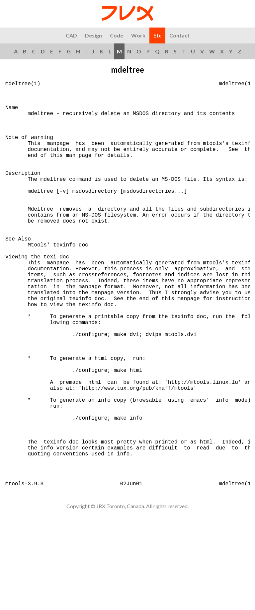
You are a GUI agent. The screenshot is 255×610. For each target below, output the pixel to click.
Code (116, 35)
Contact (179, 35)
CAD (71, 35)
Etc (157, 35)
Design (93, 35)
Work (138, 35)
